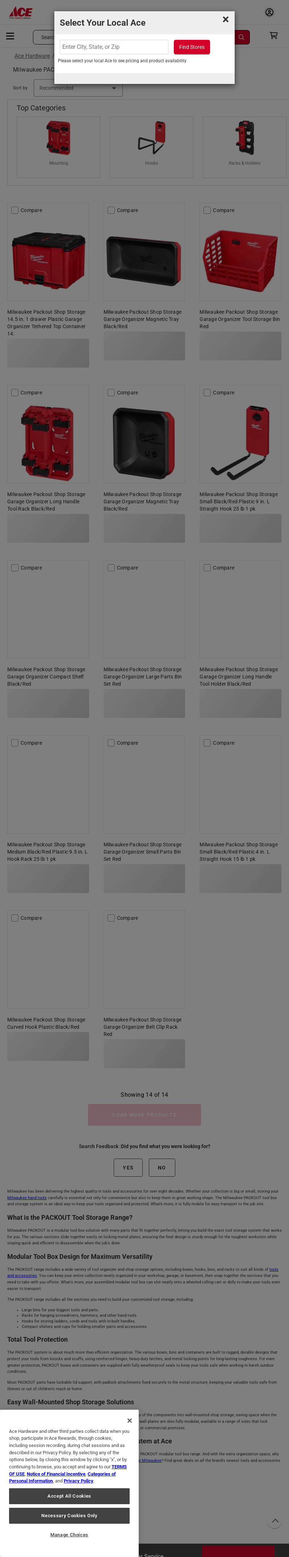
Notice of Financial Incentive (56, 1474)
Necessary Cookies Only (69, 1515)
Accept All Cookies (69, 1496)
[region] (69, 1483)
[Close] (130, 1421)
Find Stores (192, 47)
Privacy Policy (78, 1481)
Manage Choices (69, 1534)
